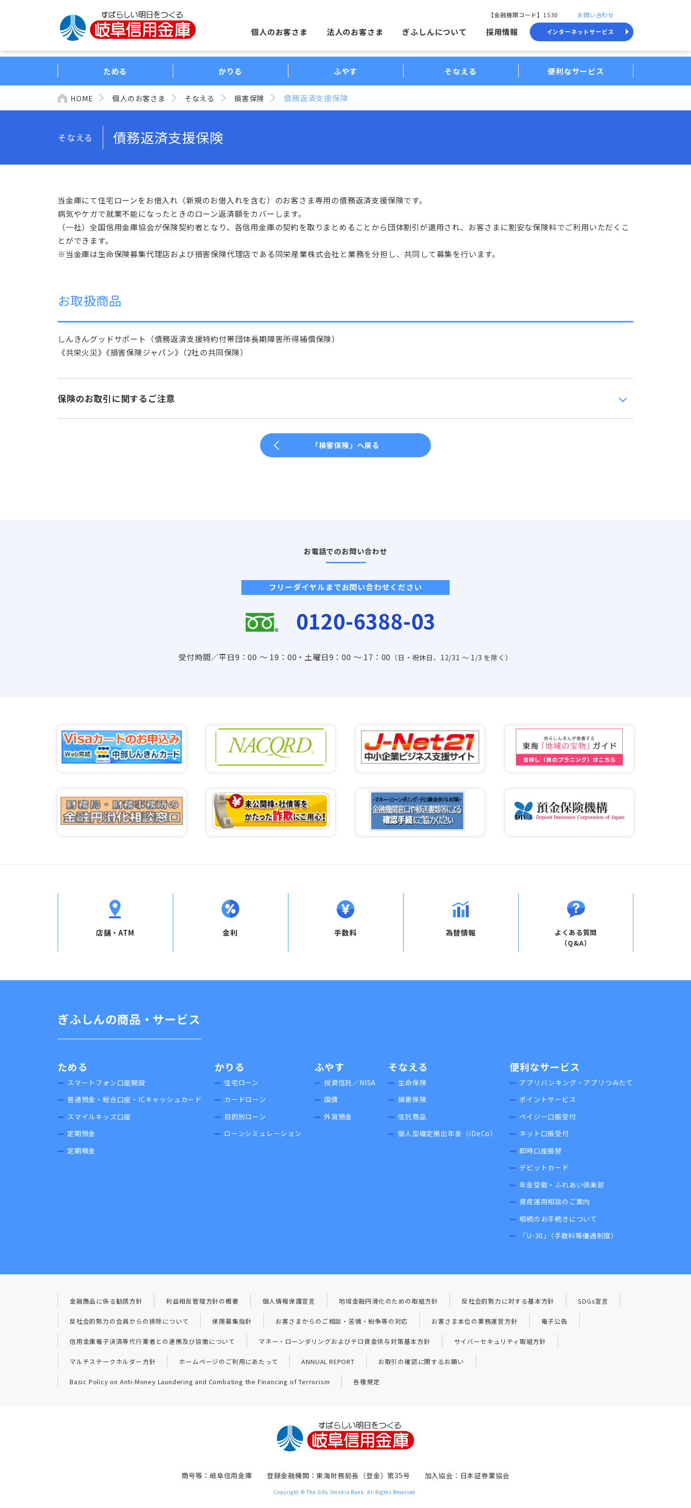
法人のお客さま (355, 31)
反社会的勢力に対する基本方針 (508, 1305)
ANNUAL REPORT (328, 1366)
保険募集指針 (232, 1325)
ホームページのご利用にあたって (228, 1366)
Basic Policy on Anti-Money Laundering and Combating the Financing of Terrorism (200, 1386)
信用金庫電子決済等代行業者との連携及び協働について (152, 1346)
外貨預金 (338, 1121)
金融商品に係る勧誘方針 (106, 1305)
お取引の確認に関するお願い (422, 1366)
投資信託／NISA (350, 1087)
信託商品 (412, 1121)
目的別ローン (245, 1121)
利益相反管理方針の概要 (202, 1305)
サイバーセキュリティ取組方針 (500, 1346)
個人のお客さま (279, 31)
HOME (83, 98)
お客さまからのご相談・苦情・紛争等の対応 (341, 1325)
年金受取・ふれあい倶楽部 (562, 1189)
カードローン (245, 1104)
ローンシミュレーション (263, 1138)
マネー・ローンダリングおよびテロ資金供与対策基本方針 (344, 1346)
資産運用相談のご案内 (554, 1206)
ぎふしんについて (434, 31)
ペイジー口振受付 (547, 1121)
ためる (73, 1072)
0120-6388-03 (367, 622)
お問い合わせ (595, 15)
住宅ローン (241, 1087)
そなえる (206, 98)
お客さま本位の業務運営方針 (474, 1325)
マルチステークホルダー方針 (112, 1366)
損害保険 (257, 98)
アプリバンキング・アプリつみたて (576, 1087)
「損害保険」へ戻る (345, 445)
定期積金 (81, 1155)
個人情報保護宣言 (288, 1305)
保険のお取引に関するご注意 (116, 398)
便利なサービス (545, 1072)
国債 (331, 1104)
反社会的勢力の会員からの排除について (129, 1325)
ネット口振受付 (544, 1138)
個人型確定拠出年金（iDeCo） (447, 1138)
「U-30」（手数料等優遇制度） (568, 1241)
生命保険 (412, 1087)
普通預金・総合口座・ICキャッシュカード (134, 1104)
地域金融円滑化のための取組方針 (388, 1305)
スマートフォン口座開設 (106, 1087)
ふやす (329, 1072)
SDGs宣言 (593, 1305)
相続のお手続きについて (558, 1223)
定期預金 (81, 1138)
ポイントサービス (547, 1104)
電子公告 (554, 1325)
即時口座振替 (540, 1155)
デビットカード (544, 1172)
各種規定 (367, 1386)
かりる (229, 1072)
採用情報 (502, 31)
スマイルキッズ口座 (99, 1121)
